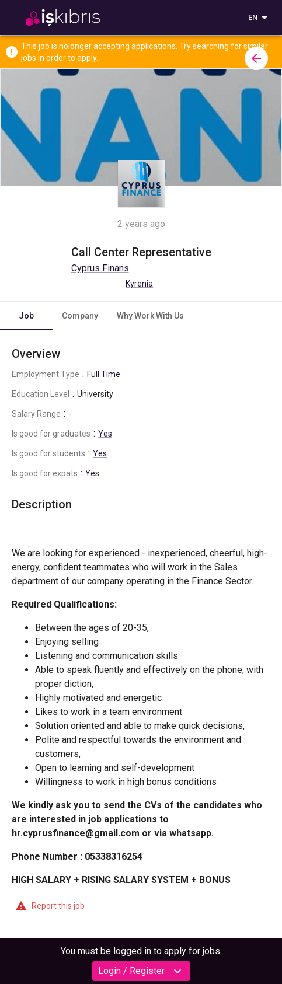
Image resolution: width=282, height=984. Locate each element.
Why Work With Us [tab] (150, 315)
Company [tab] (80, 315)
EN (259, 18)
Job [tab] (26, 315)
